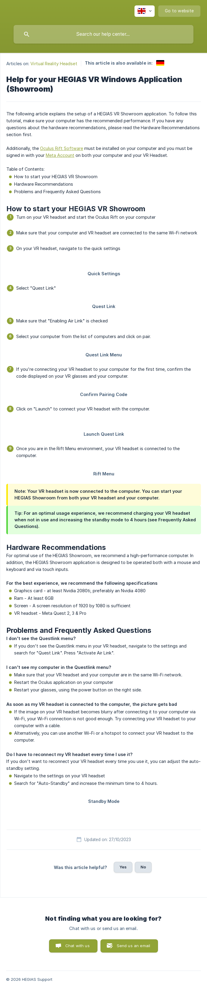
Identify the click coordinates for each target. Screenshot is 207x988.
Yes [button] (123, 867)
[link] (160, 63)
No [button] (143, 867)
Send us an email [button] (133, 945)
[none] (144, 11)
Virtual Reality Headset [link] (53, 63)
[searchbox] (103, 34)
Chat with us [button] (77, 945)
